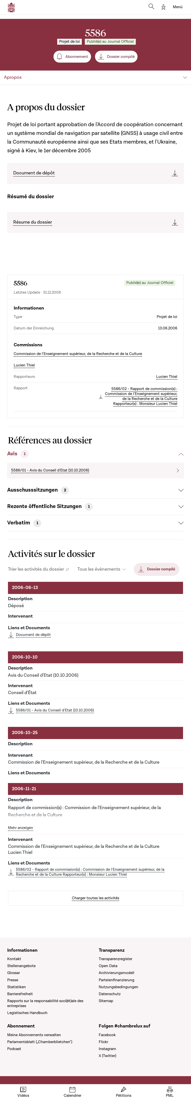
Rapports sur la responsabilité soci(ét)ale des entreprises (45, 1003)
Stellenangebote (21, 965)
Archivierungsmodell (116, 972)
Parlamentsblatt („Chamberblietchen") (39, 1041)
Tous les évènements (98, 569)
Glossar (13, 972)
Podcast (14, 1048)
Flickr (103, 1041)
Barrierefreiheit (20, 993)
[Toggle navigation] (177, 7)
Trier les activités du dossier (36, 569)
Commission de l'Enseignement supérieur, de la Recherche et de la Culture (78, 353)
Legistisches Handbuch (27, 1012)
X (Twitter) (107, 1055)
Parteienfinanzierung (116, 980)
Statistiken (16, 986)
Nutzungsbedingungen (118, 986)
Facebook (107, 1034)
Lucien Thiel (24, 365)
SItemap (106, 1000)
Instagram (107, 1048)
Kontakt (14, 958)
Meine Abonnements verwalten (34, 1034)
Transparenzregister (115, 958)
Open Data (108, 965)
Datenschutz (110, 993)
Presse (12, 980)
